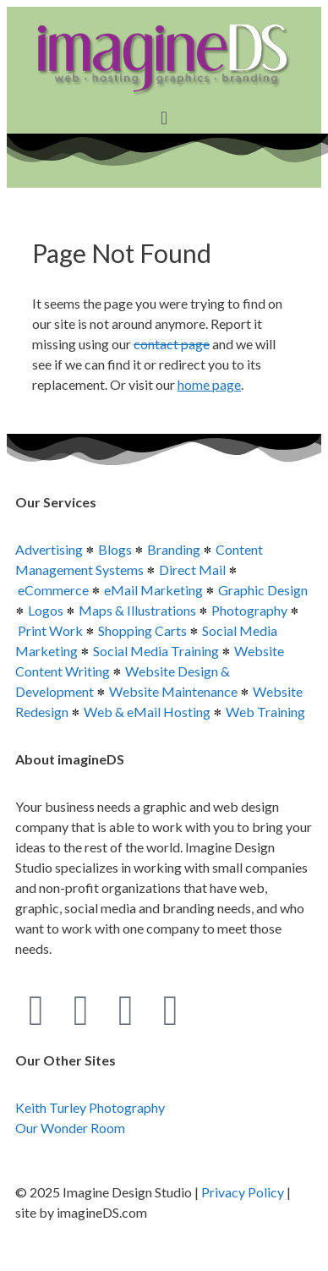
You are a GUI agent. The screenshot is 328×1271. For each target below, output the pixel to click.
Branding (173, 549)
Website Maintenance (173, 691)
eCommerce (53, 590)
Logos (45, 610)
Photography (249, 610)
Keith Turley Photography (90, 1107)
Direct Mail (192, 570)
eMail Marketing (153, 590)
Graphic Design (263, 590)
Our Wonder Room (70, 1128)
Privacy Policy (242, 1192)
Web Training (265, 712)
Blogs (115, 549)
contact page (172, 344)
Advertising (49, 549)
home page (209, 384)
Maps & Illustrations (137, 610)
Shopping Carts (142, 630)
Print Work (50, 630)
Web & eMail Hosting (147, 712)
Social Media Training (156, 651)
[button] (163, 117)
